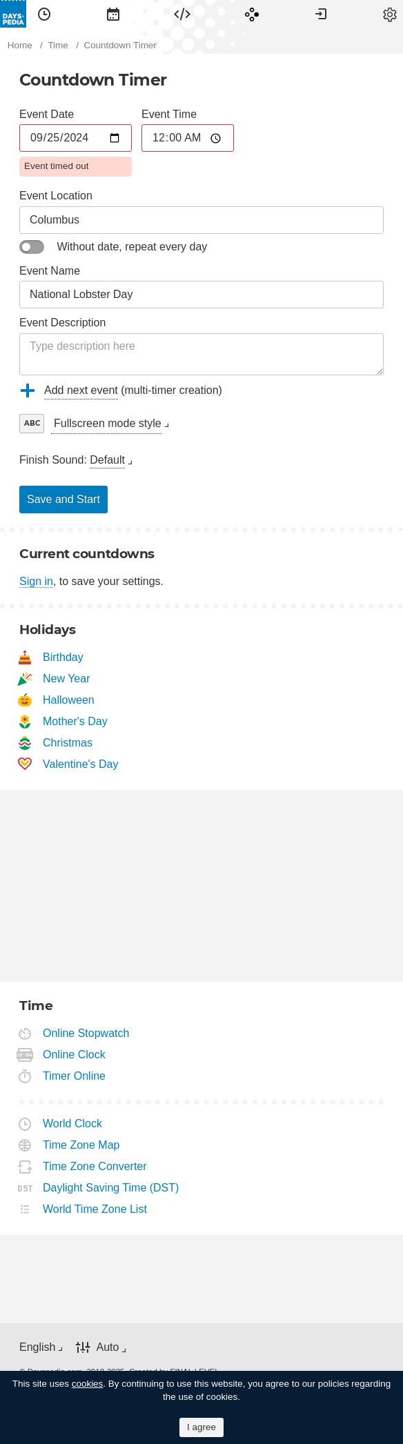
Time (44, 14)
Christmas (67, 743)
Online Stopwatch (86, 1033)
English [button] (37, 1347)
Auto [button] (107, 1347)
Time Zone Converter (95, 1166)
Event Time (169, 114)
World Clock (72, 1123)
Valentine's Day (80, 764)
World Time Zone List (95, 1209)
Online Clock (74, 1054)
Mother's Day (75, 721)
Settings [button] (390, 14)
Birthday (63, 657)
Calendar (113, 14)
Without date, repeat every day (132, 247)
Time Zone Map (81, 1145)
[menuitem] (44, 14)
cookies (88, 1383)
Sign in (36, 581)
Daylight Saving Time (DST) (111, 1188)
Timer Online (74, 1076)
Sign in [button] (321, 14)
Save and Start (63, 499)
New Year (66, 678)
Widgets (182, 14)
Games (252, 14)
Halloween (69, 700)
